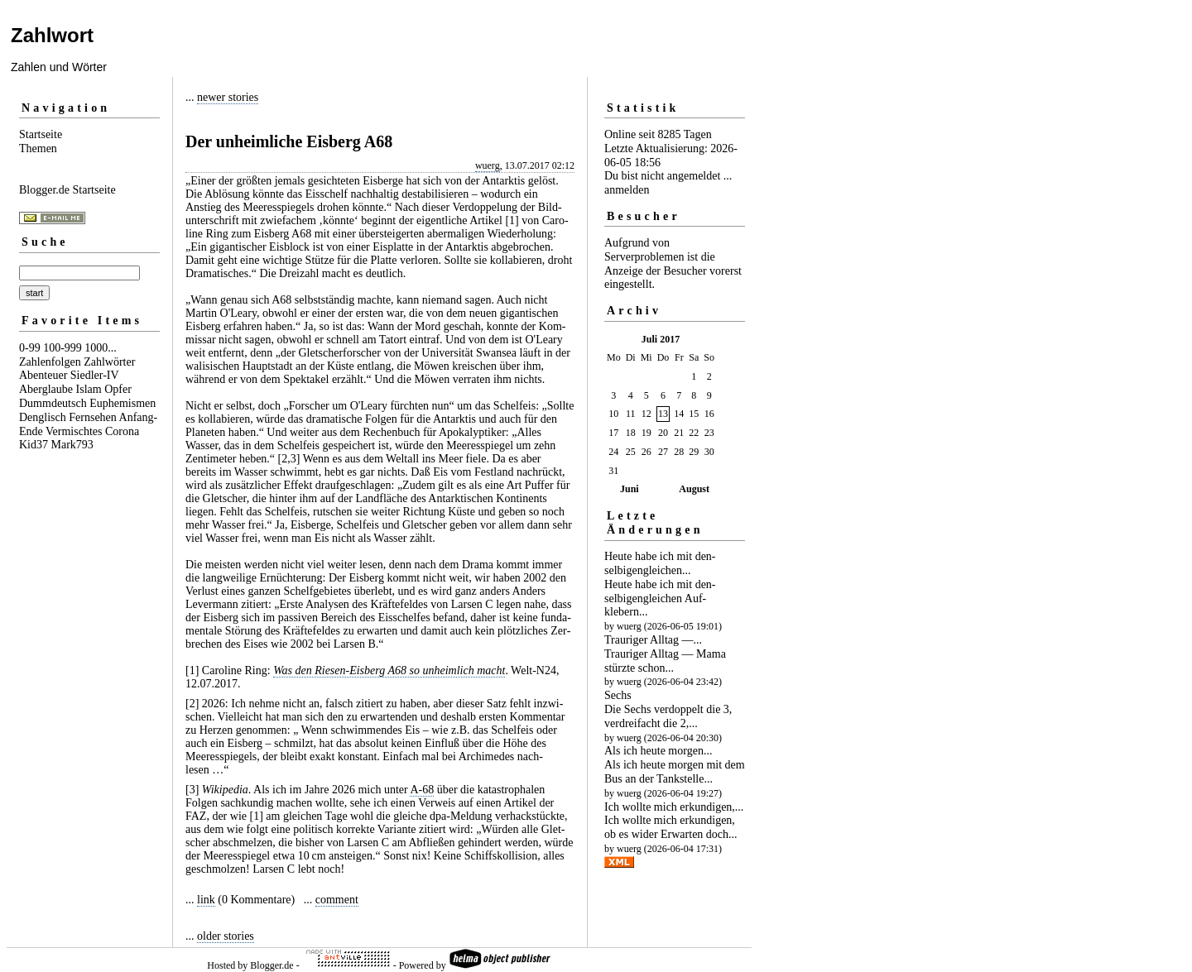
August (694, 489)
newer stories (227, 97)
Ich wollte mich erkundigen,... (673, 807)
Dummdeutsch (53, 403)
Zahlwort (52, 35)
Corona (122, 431)
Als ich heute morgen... (658, 751)
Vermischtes (74, 431)
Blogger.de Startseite (67, 190)
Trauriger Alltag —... (653, 640)
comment (336, 899)
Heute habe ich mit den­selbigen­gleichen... (660, 563)
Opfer (118, 389)
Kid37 (33, 444)
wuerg (487, 165)
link (206, 899)
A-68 (422, 789)
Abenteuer (43, 375)
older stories (225, 936)
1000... (100, 348)
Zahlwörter (109, 362)
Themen (38, 148)
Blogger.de (271, 965)
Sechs (618, 695)
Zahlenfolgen (50, 362)
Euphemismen (122, 403)
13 (663, 413)
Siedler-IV (94, 375)
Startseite (40, 134)
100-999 (62, 348)
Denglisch (42, 417)
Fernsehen (93, 417)
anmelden (626, 190)
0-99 (30, 348)
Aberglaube (46, 389)
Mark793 (72, 444)
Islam (89, 389)
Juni (629, 489)
